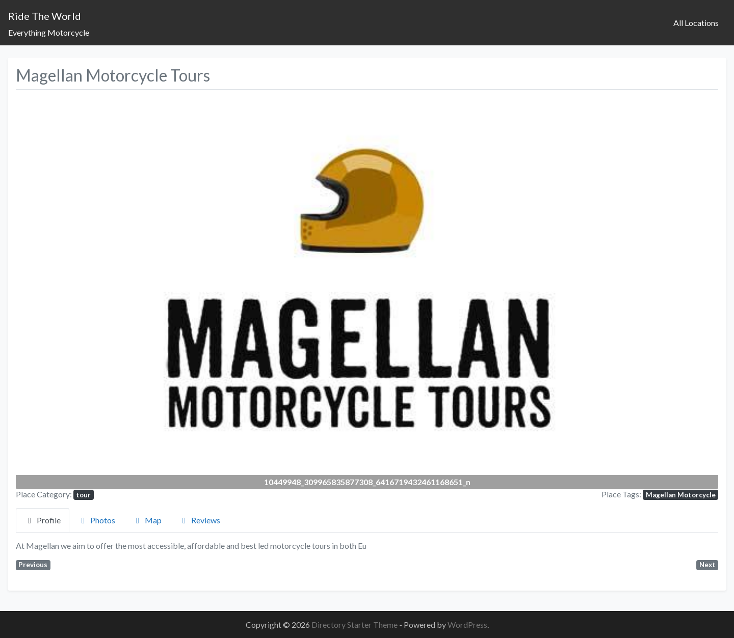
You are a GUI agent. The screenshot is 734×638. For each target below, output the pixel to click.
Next (707, 565)
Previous (32, 565)
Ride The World (44, 16)
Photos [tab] (96, 520)
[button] (68, 291)
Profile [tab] (42, 520)
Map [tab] (147, 520)
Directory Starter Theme (355, 624)
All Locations (696, 23)
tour (83, 495)
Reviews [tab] (199, 520)
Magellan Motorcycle (681, 495)
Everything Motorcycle (48, 32)
